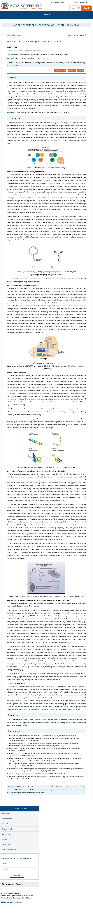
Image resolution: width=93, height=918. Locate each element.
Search (86, 8)
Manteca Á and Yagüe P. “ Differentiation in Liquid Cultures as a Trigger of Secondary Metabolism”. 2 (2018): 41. (47, 778)
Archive (4, 839)
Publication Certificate (10, 893)
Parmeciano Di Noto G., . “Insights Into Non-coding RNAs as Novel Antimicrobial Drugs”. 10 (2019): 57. (44, 750)
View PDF (71, 70)
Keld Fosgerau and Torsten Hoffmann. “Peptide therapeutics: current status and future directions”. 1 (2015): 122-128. (44, 765)
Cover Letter (6, 844)
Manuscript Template (9, 849)
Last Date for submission (11, 902)
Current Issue (6, 834)
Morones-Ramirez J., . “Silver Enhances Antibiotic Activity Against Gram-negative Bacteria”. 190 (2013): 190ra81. (44, 740)
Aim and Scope (7, 819)
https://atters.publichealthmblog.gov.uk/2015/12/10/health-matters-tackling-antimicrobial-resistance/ (42, 735)
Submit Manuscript (81, 3)
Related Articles (60, 70)
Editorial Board (7, 824)
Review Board (7, 829)
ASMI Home (6, 813)
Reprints (81, 70)
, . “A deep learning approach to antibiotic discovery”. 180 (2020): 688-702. (37, 774)
